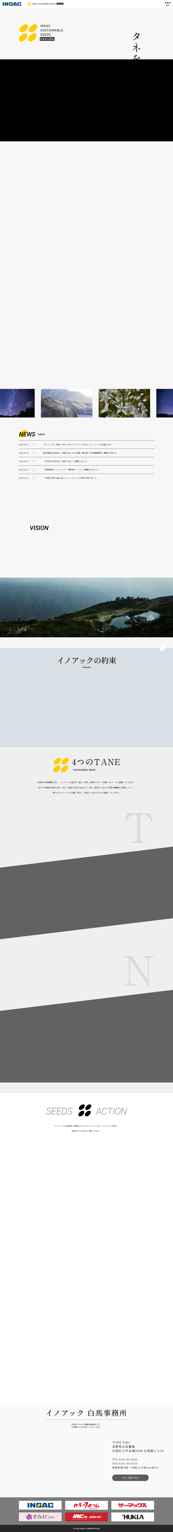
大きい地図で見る (130, 1477)
